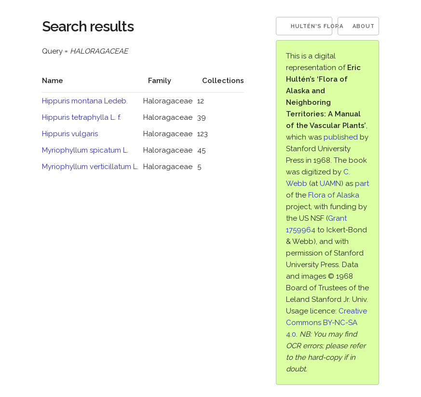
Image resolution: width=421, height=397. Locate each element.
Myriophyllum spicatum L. (85, 150)
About (364, 26)
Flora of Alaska (333, 195)
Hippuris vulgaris (70, 133)
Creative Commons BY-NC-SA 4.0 (326, 323)
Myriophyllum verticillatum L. (90, 166)
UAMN (330, 183)
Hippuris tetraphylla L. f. (81, 117)
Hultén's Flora (312, 26)
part (362, 183)
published (341, 137)
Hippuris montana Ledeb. (85, 101)
